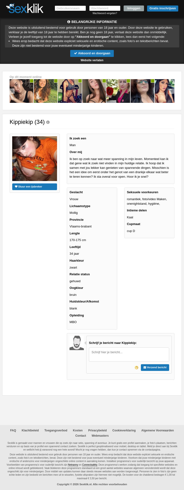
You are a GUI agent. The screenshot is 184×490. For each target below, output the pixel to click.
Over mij (75, 152)
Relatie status (79, 274)
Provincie (76, 219)
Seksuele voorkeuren (142, 192)
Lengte (74, 233)
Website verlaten (91, 60)
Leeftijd (74, 247)
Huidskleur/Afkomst (84, 301)
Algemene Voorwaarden (157, 430)
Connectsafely (89, 464)
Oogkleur (76, 288)
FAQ (13, 430)
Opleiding (76, 315)
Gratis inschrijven (163, 8)
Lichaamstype (79, 206)
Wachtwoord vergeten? (104, 13)
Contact (80, 435)
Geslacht (76, 192)
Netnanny (73, 464)
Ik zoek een (77, 138)
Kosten (78, 430)
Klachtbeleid (30, 430)
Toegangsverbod (55, 430)
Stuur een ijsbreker (28, 186)
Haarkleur (76, 260)
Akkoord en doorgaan (92, 53)
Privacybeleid (97, 430)
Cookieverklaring (124, 430)
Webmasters (100, 435)
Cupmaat (133, 224)
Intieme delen (137, 210)
